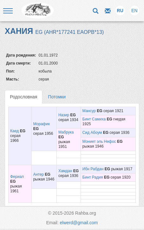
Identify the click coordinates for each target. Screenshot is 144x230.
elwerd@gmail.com (79, 222)
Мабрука (66, 132)
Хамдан (65, 171)
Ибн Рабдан (93, 169)
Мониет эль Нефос (99, 141)
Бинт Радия (93, 177)
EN (134, 10)
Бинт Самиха (94, 119)
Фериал (17, 176)
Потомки (57, 96)
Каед (14, 131)
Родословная (23, 96)
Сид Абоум (92, 132)
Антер (38, 174)
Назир (63, 115)
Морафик (41, 124)
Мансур (89, 111)
